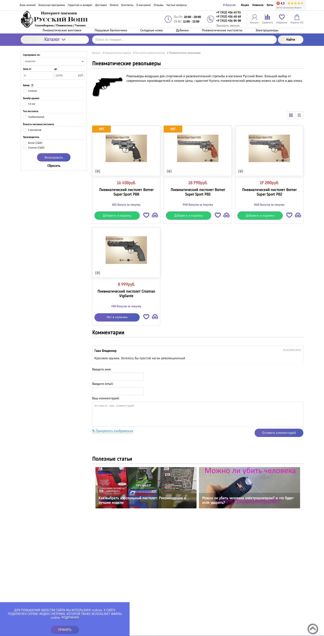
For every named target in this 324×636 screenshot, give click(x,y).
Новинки (257, 5)
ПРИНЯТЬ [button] (64, 630)
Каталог (55, 39)
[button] (146, 216)
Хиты (270, 5)
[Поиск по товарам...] (184, 40)
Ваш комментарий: (106, 398)
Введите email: (102, 384)
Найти (290, 40)
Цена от (27, 69)
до (55, 69)
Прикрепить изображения (112, 431)
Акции (245, 5)
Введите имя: (101, 369)
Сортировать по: (31, 54)
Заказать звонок (228, 25)
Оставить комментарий (279, 433)
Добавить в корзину (117, 215)
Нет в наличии (117, 317)
